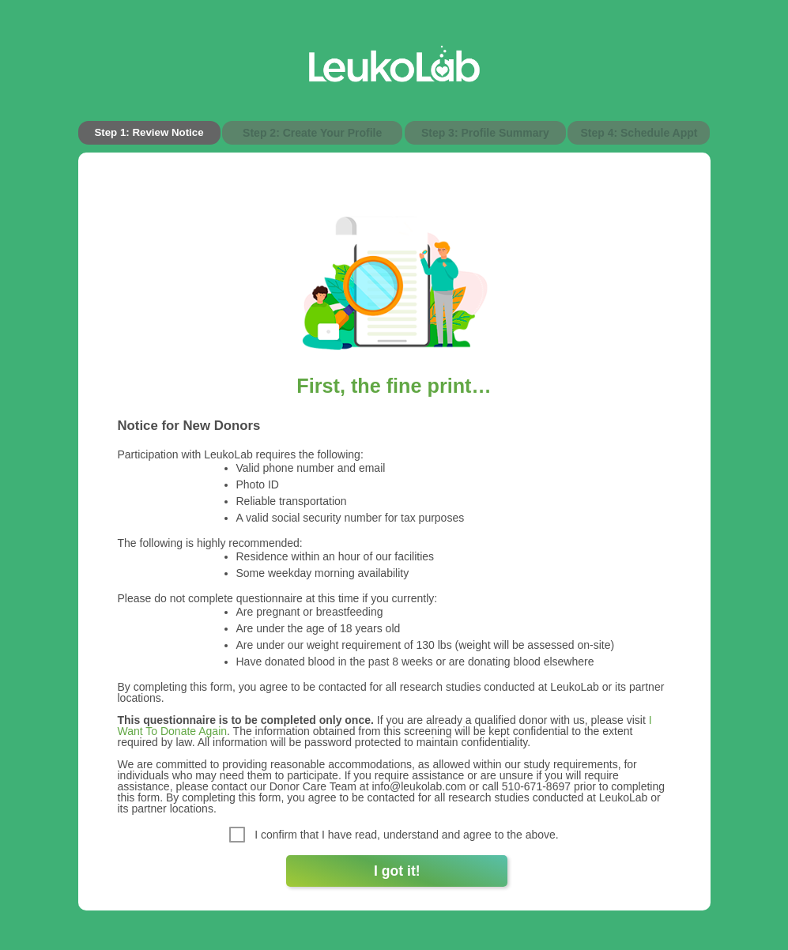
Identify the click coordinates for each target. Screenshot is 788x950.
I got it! (397, 871)
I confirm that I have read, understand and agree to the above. (393, 835)
